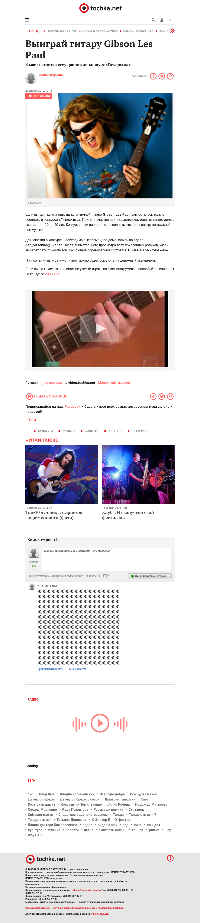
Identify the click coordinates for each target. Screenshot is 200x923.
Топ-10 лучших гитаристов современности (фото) (53, 514)
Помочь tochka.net (61, 31)
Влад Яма (47, 794)
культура (45, 431)
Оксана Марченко (42, 810)
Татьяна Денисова (71, 820)
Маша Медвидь (51, 75)
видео (87, 825)
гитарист (139, 431)
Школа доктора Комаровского (52, 825)
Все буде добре (112, 794)
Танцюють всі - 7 (142, 815)
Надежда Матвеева (151, 804)
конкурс (115, 431)
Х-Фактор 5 (101, 820)
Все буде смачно (143, 794)
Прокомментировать (50, 669)
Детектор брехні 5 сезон (79, 799)
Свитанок (136, 810)
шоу (168, 830)
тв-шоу (137, 830)
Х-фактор (122, 820)
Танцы (118, 815)
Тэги (32, 781)
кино (138, 825)
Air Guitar (52, 274)
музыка (69, 431)
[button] (162, 20)
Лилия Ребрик (118, 804)
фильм (153, 830)
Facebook (73, 406)
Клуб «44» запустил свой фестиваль (128, 514)
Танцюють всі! (39, 820)
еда (126, 825)
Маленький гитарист (114, 383)
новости (72, 830)
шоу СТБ (35, 835)
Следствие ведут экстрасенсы (83, 815)
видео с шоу (107, 825)
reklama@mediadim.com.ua (86, 890)
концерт (92, 431)
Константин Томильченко (81, 804)
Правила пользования (37, 908)
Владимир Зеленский (77, 794)
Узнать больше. (100, 914)
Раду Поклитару (75, 810)
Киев (145, 799)
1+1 (31, 794)
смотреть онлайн (112, 830)
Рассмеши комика (108, 810)
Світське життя (40, 815)
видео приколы (50, 383)
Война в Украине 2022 (100, 31)
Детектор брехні (41, 799)
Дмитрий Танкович (120, 799)
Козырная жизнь (41, 804)
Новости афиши (39, 96)
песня (88, 830)
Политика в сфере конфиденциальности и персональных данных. (87, 908)
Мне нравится (77, 669)
